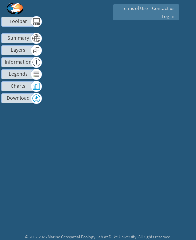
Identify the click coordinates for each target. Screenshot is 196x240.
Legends (18, 74)
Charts (18, 86)
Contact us (163, 8)
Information (18, 62)
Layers (18, 50)
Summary (18, 38)
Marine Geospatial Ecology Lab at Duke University (92, 236)
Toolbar (18, 21)
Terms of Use (135, 8)
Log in (168, 16)
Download (18, 98)
